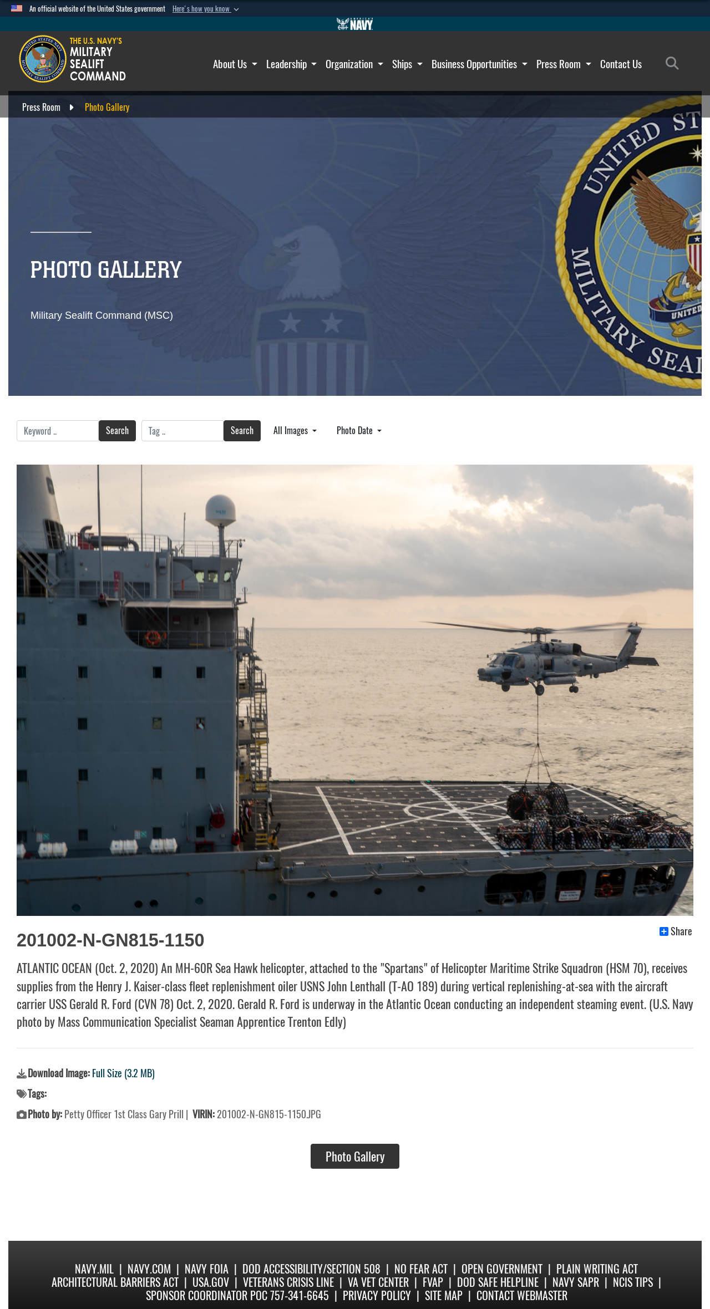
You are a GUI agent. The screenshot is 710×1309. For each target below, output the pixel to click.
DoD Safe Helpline (498, 1282)
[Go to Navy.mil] (355, 24)
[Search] (675, 64)
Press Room (563, 64)
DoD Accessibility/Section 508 (311, 1268)
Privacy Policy (377, 1295)
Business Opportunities (480, 64)
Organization (354, 64)
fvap (433, 1282)
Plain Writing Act (597, 1268)
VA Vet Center (378, 1282)
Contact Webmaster (521, 1295)
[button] (207, 8)
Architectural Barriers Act (115, 1282)
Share (676, 931)
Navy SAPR (575, 1282)
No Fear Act (421, 1268)
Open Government (502, 1268)
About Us (235, 64)
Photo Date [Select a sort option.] (356, 430)
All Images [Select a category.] (291, 430)
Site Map (444, 1295)
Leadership (291, 64)
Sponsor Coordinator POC (206, 1295)
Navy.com (149, 1268)
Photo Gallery (355, 1156)
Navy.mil (94, 1268)
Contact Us (621, 64)
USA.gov (210, 1282)
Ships (407, 64)
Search (117, 430)
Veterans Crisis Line (288, 1282)
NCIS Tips (633, 1282)
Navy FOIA (207, 1268)
